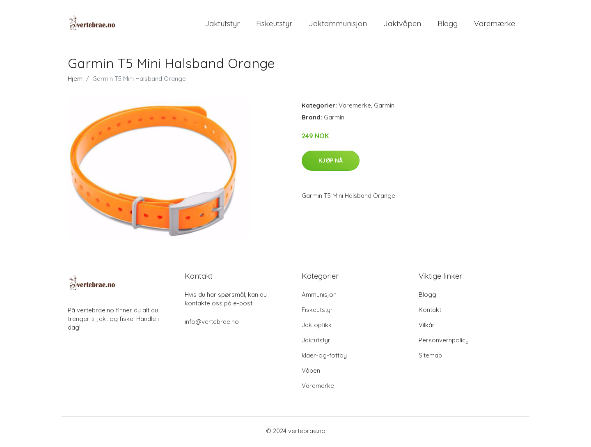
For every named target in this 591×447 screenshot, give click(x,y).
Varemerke (355, 107)
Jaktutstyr (222, 24)
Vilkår (427, 327)
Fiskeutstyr (274, 24)
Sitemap (430, 357)
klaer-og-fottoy (324, 357)
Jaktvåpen (402, 24)
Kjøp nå (330, 162)
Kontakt (430, 312)
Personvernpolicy (444, 342)
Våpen (311, 372)
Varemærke (494, 24)
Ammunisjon (319, 296)
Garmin (384, 107)
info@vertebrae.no (212, 324)
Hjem (75, 81)
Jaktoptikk (317, 327)
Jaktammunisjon (338, 24)
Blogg (448, 24)
